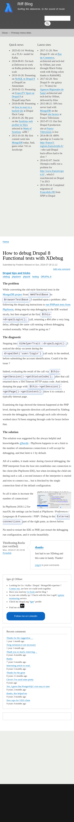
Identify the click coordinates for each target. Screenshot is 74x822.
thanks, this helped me (16, 693)
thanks (39, 547)
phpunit (26, 276)
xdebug (6, 276)
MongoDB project (12, 294)
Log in (38, 565)
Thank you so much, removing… (21, 652)
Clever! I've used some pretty (19, 679)
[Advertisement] (43, 755)
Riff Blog (25, 4)
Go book (31, 592)
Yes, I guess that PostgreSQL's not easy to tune (28, 686)
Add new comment (61, 269)
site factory (53, 114)
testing (35, 276)
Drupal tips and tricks (16, 273)
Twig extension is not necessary (21, 645)
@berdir (24, 443)
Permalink (7, 553)
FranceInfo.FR (47, 192)
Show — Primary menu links (16, 32)
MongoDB (17, 142)
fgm (32, 601)
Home (6, 241)
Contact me (14, 588)
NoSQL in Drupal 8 (25, 79)
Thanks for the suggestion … (19, 638)
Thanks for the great (15, 672)
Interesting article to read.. (18, 665)
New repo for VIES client (18, 700)
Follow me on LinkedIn (25, 616)
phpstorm (16, 276)
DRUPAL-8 (46, 276)
